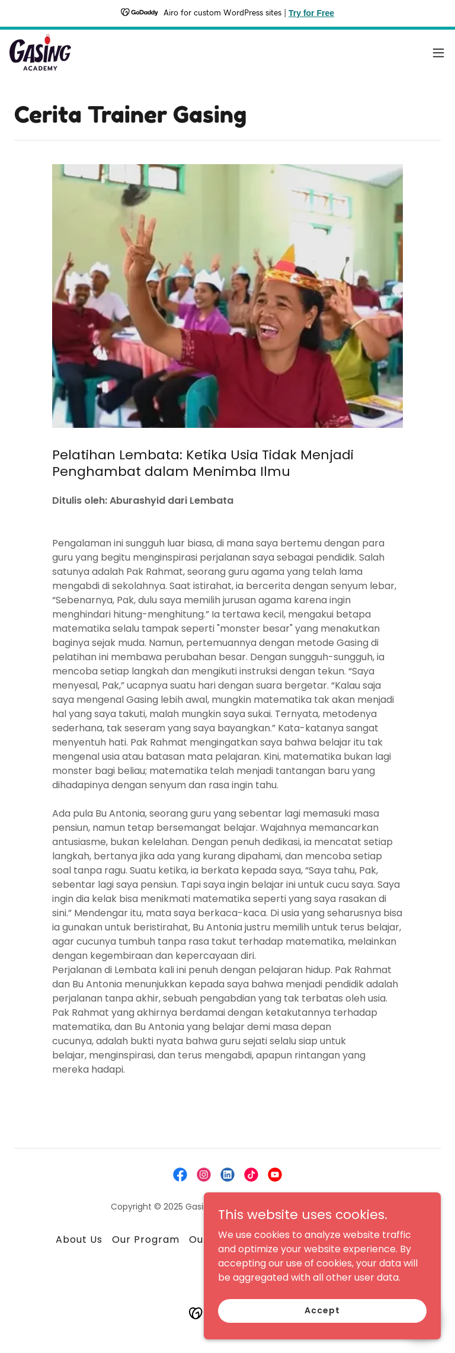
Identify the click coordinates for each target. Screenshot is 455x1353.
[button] (438, 53)
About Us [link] (79, 1239)
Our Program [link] (146, 1239)
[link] (40, 52)
